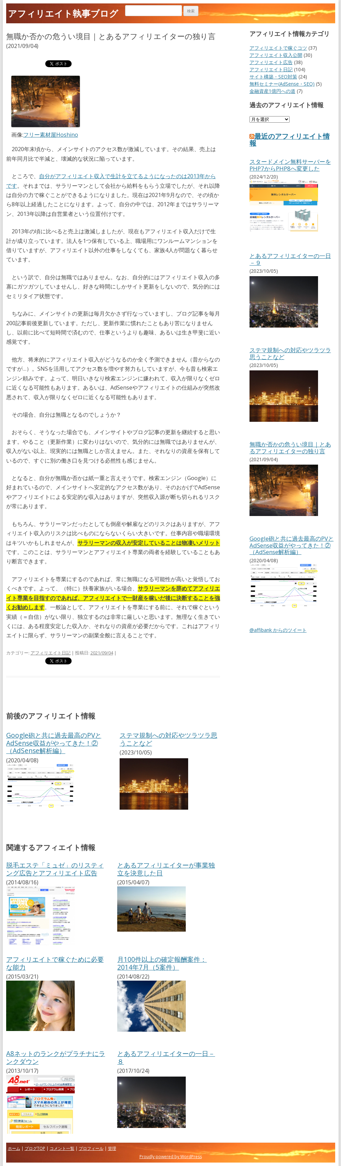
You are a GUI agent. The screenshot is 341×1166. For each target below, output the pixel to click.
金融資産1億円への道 (272, 91)
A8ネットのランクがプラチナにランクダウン (55, 1057)
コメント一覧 (62, 1148)
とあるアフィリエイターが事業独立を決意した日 (166, 868)
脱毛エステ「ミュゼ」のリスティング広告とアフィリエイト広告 (55, 868)
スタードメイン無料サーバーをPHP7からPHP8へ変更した (290, 165)
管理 (112, 1148)
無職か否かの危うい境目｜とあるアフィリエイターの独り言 (290, 447)
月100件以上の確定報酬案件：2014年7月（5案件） (162, 963)
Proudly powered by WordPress (170, 1156)
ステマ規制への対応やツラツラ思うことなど (168, 739)
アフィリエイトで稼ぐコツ (278, 48)
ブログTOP (35, 1148)
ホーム (14, 1148)
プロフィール (91, 1148)
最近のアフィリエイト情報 (289, 140)
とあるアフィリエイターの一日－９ (290, 259)
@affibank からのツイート (278, 630)
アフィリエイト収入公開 (275, 55)
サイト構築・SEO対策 (273, 76)
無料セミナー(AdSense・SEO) (282, 84)
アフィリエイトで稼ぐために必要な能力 (55, 963)
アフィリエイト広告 (271, 62)
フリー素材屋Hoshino (50, 134)
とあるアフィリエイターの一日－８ (166, 1057)
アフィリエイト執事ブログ (63, 13)
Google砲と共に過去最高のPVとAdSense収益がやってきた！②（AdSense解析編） (53, 743)
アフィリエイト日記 (51, 653)
